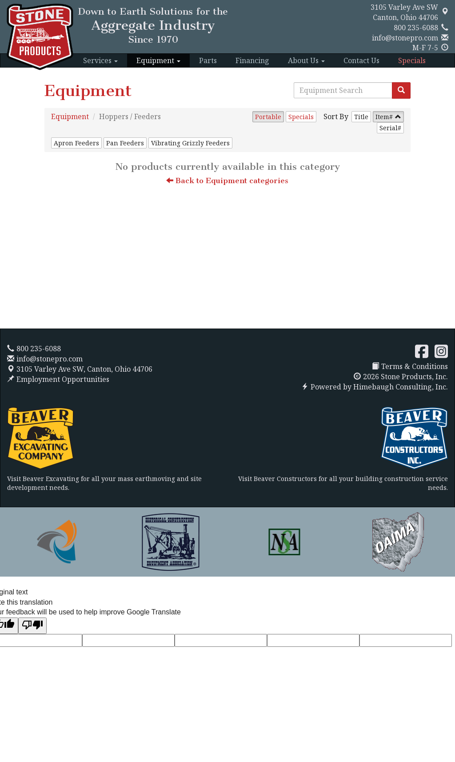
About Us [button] (306, 60)
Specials (412, 60)
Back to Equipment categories (227, 180)
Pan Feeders (125, 143)
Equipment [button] (158, 60)
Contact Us (361, 60)
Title (361, 116)
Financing (252, 60)
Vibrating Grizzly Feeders (190, 143)
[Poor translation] (32, 626)
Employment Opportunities (58, 379)
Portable (268, 116)
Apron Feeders (76, 143)
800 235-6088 (416, 27)
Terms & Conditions (410, 366)
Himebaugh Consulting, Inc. (400, 387)
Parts (208, 60)
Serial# (390, 128)
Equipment (70, 116)
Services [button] (100, 60)
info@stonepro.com (405, 38)
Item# (384, 116)
